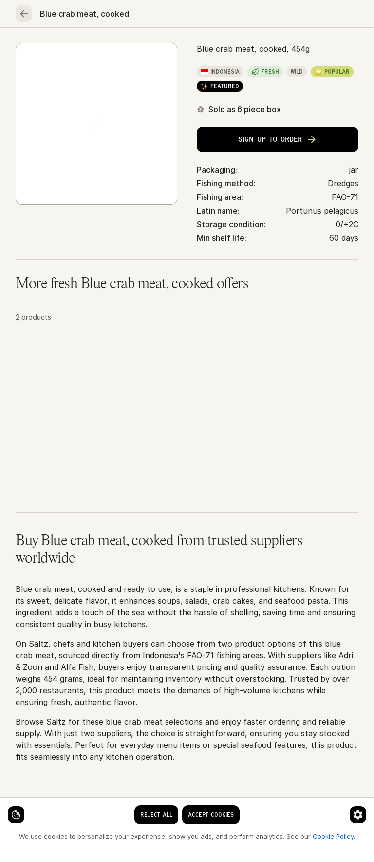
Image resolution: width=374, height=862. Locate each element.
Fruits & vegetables (243, 47)
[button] (187, 442)
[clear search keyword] (173, 15)
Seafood (80, 47)
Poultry (173, 47)
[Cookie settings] (24, 806)
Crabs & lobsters (121, 79)
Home (31, 47)
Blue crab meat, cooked (203, 79)
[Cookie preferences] (192, 806)
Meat (128, 47)
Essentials (318, 47)
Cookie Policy (163, 836)
